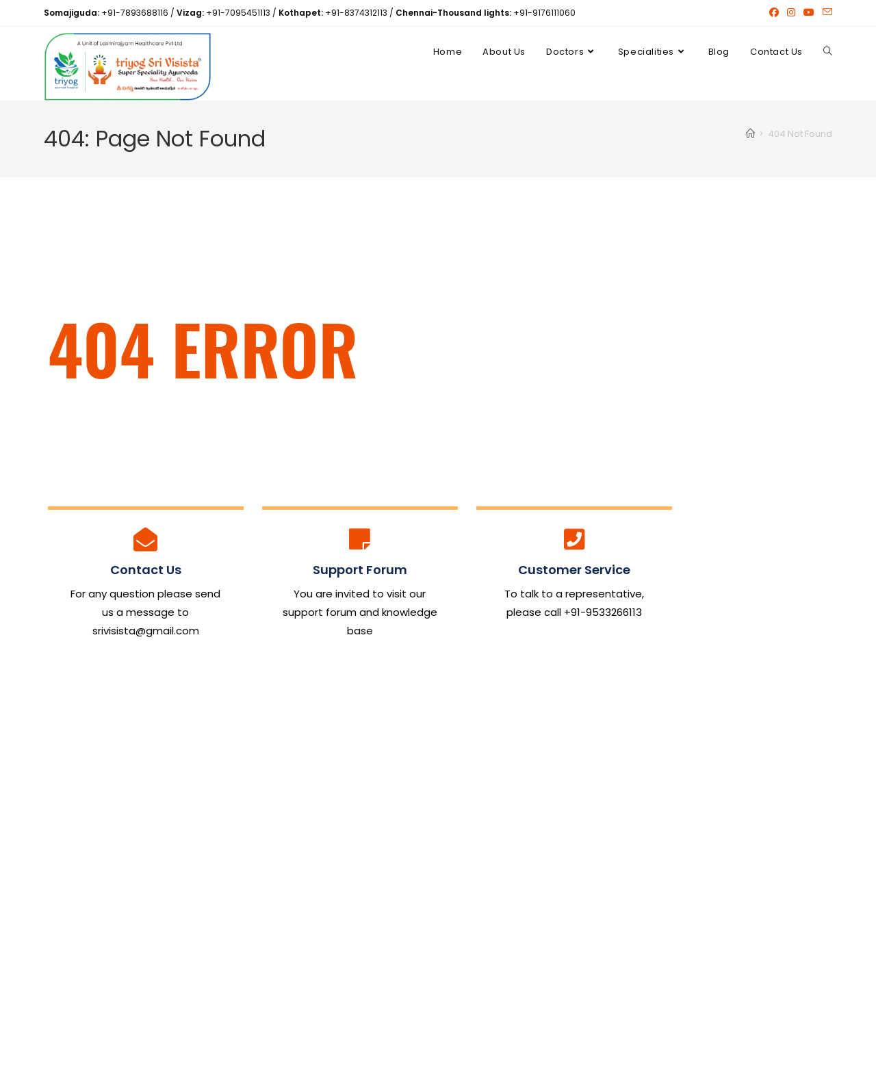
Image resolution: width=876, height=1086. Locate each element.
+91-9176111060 (544, 12)
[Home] (750, 135)
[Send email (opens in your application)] (825, 13)
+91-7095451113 (238, 12)
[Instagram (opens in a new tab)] (791, 13)
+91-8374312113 (356, 12)
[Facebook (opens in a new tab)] (774, 13)
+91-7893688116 (134, 12)
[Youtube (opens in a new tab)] (809, 13)
